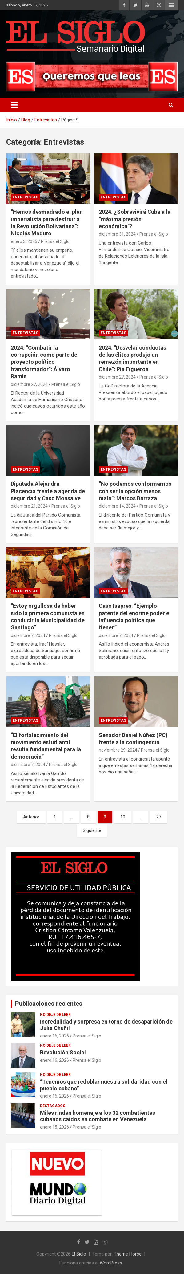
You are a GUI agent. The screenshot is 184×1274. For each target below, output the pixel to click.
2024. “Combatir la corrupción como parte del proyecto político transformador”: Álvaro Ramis (45, 362)
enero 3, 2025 (24, 241)
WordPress (111, 1263)
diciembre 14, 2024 (117, 506)
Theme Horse (128, 1254)
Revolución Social (63, 1052)
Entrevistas (25, 197)
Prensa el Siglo (55, 241)
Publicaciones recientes (48, 1003)
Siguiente (92, 830)
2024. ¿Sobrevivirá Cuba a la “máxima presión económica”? (134, 219)
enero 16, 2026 (54, 1035)
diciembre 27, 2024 (29, 384)
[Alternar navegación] (14, 105)
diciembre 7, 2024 (28, 635)
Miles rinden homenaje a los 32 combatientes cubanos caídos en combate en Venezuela (97, 1116)
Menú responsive (171, 5)
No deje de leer (55, 1014)
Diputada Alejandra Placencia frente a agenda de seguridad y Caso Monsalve (48, 491)
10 (122, 817)
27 (158, 817)
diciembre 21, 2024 (29, 506)
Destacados (52, 1106)
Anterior (31, 817)
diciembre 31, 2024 (117, 234)
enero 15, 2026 (54, 1127)
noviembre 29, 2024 (118, 750)
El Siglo (79, 1254)
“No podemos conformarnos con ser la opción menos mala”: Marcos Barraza (135, 491)
